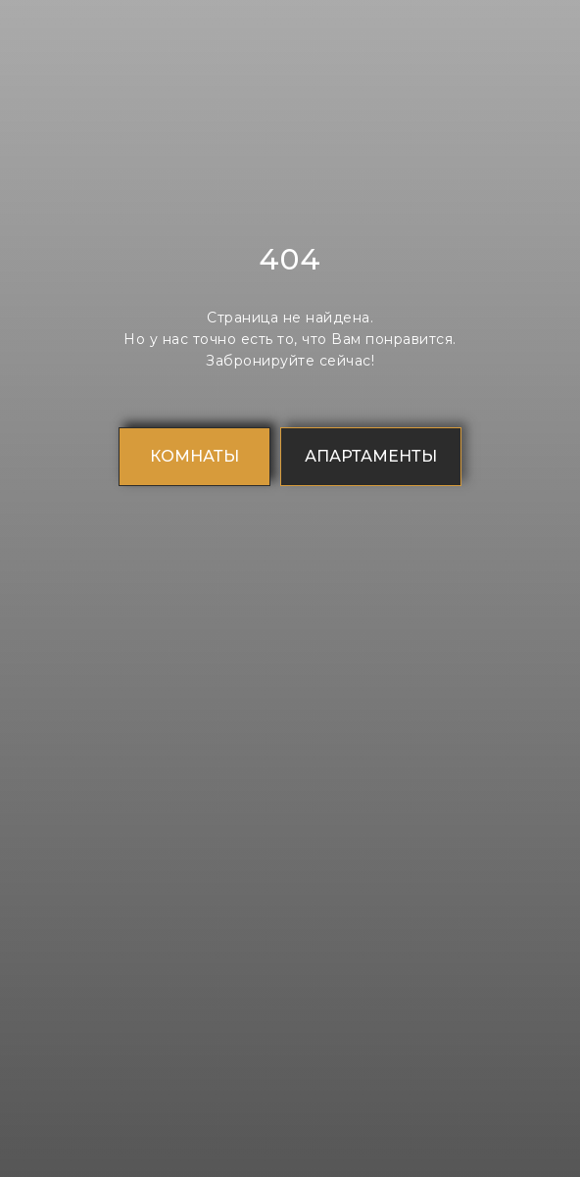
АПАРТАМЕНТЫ (371, 456)
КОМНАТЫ (194, 456)
